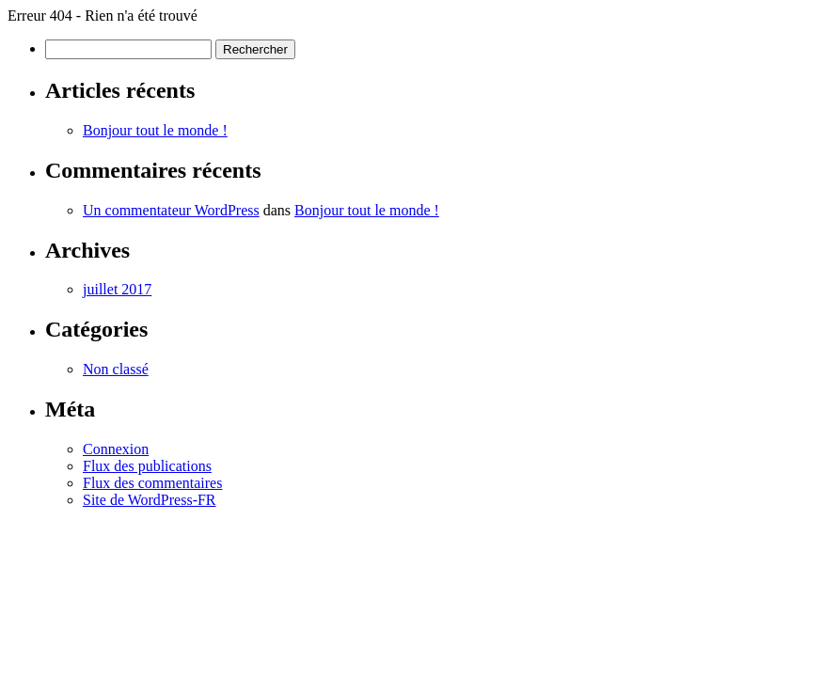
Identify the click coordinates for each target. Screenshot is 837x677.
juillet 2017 (117, 289)
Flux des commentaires (152, 483)
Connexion (116, 449)
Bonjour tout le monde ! (155, 130)
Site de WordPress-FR (149, 500)
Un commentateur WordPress (171, 210)
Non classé (116, 369)
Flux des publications (147, 466)
